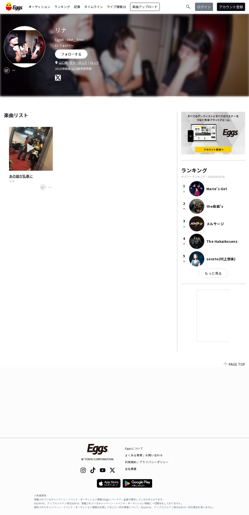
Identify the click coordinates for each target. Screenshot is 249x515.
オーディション (39, 6)
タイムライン (93, 6)
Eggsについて (134, 448)
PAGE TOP (234, 434)
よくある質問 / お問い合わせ (144, 455)
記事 (77, 6)
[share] (7, 70)
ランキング (62, 6)
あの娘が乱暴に (21, 176)
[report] (14, 70)
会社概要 (131, 469)
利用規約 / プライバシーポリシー (147, 462)
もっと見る (213, 273)
